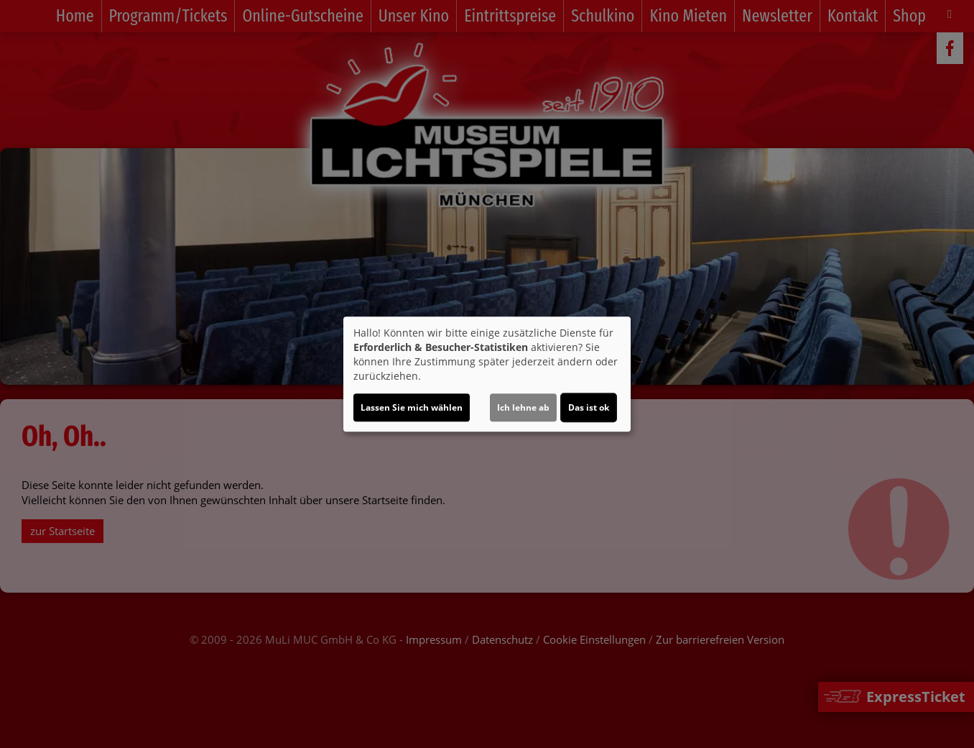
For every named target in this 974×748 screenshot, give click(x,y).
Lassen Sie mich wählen (412, 407)
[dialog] (487, 374)
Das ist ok (588, 407)
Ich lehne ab (523, 407)
